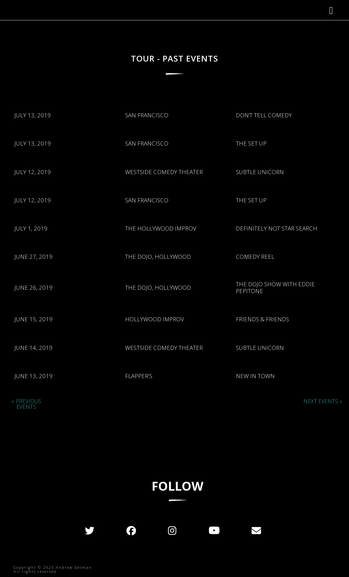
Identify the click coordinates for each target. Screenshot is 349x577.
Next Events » (322, 401)
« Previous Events (26, 403)
